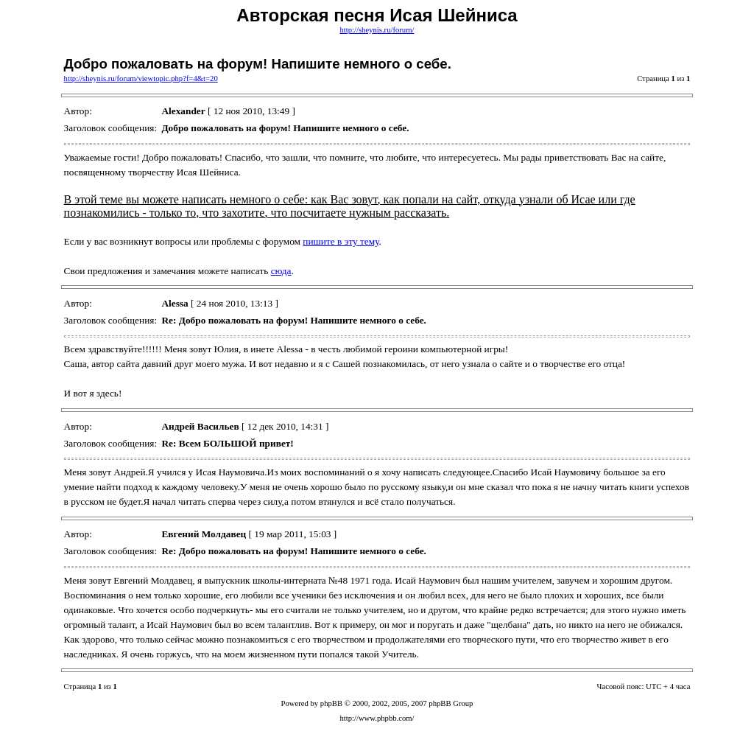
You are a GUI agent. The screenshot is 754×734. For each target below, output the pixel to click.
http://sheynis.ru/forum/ (377, 30)
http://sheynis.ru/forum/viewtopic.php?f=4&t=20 (141, 78)
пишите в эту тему (340, 241)
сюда (281, 270)
